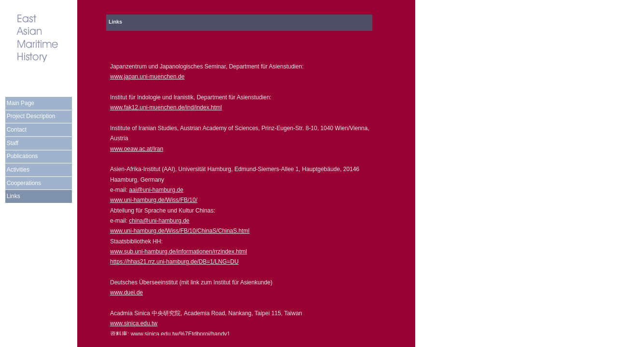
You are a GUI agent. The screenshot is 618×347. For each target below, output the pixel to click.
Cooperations (24, 183)
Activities (18, 169)
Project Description (31, 116)
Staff (12, 143)
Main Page (20, 103)
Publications (22, 156)
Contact (17, 129)
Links (13, 196)
